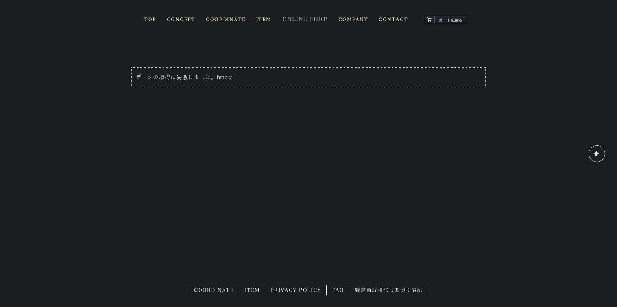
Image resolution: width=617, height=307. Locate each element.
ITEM (264, 19)
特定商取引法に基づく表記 (389, 290)
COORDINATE (226, 19)
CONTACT (393, 19)
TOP (150, 19)
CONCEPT (181, 19)
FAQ (338, 290)
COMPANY (353, 19)
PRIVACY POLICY (296, 290)
